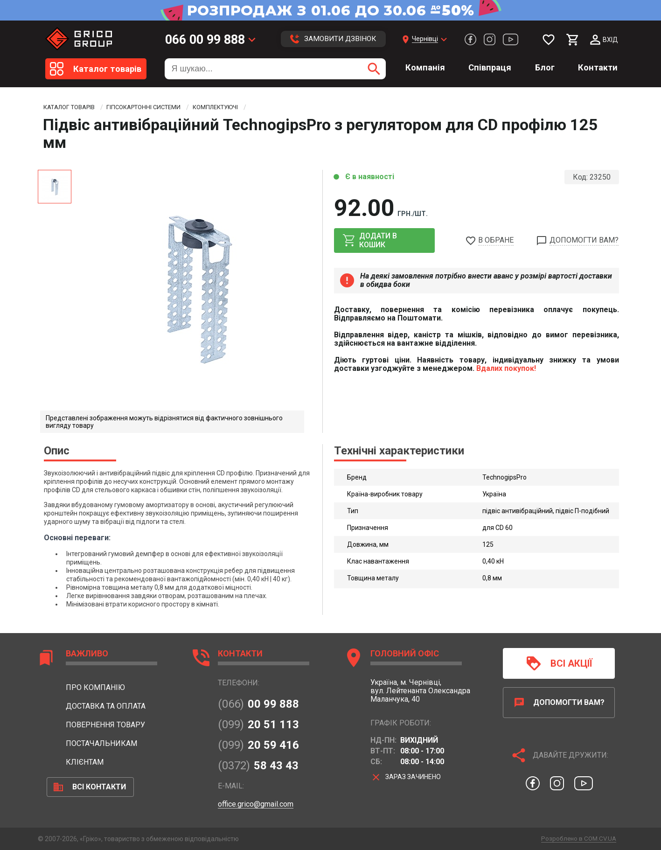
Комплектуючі (236, 107)
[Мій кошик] (573, 40)
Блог (545, 67)
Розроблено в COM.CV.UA (576, 838)
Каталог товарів (72, 107)
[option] (196, 287)
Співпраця (489, 67)
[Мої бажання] (549, 40)
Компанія (425, 67)
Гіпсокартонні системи (156, 107)
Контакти (598, 67)
